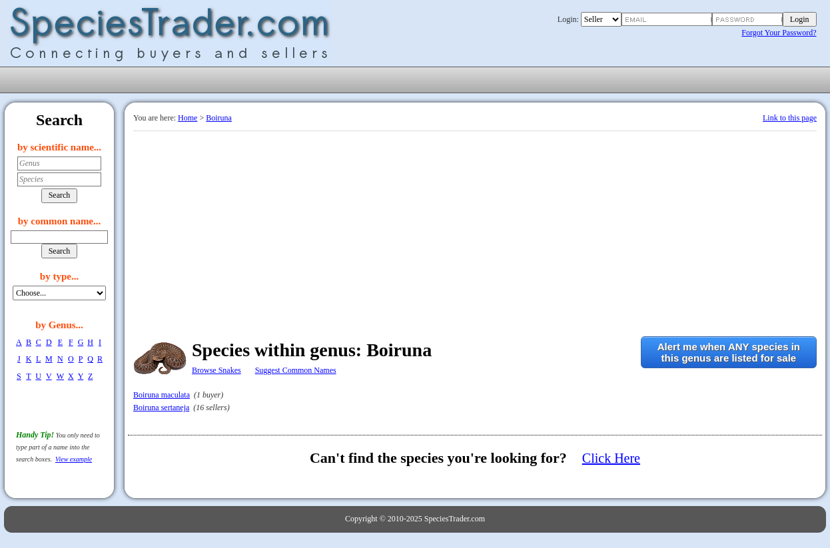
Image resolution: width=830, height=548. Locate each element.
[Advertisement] (475, 231)
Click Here (611, 458)
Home (187, 118)
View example (73, 459)
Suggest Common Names (295, 370)
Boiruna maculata (161, 395)
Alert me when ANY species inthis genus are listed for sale (728, 352)
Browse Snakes (216, 370)
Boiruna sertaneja (161, 407)
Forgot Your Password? (778, 32)
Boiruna (219, 118)
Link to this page (790, 118)
